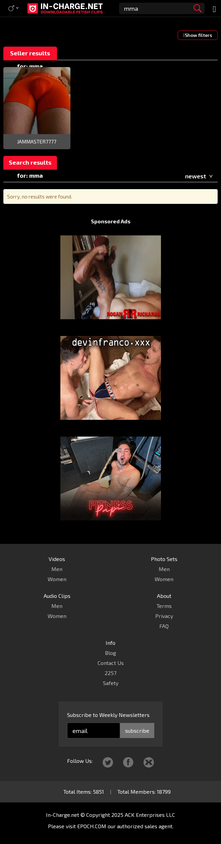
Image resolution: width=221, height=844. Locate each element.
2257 (110, 673)
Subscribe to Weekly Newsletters (108, 715)
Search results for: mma (30, 164)
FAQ (164, 626)
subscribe (137, 730)
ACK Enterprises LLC (150, 814)
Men (56, 569)
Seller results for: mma (30, 54)
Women (57, 579)
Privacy (164, 616)
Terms (164, 606)
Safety (110, 683)
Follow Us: (80, 760)
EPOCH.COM (91, 826)
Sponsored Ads (110, 221)
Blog (110, 653)
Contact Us (111, 663)
